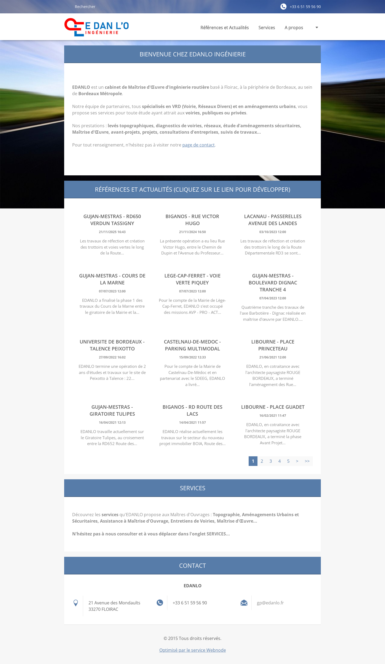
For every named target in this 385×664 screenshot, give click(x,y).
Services (266, 29)
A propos (294, 27)
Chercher (67, 6)
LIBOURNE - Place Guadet (273, 407)
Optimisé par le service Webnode (192, 650)
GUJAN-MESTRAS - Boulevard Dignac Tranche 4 (273, 282)
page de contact (198, 145)
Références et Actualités (225, 27)
